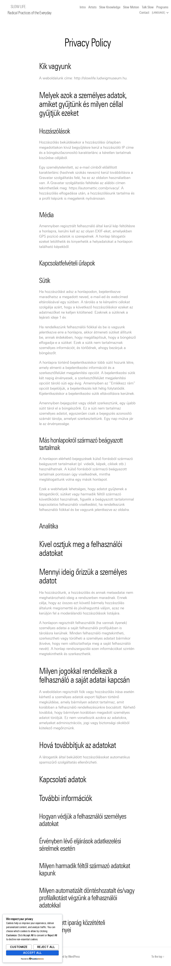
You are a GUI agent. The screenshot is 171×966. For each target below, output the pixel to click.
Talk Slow (148, 7)
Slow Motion (131, 7)
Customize (19, 947)
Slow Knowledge (109, 7)
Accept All (32, 952)
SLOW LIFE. (18, 7)
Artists (92, 7)
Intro (83, 7)
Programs (162, 7)
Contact (144, 13)
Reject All (46, 947)
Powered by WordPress (67, 956)
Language (158, 12)
